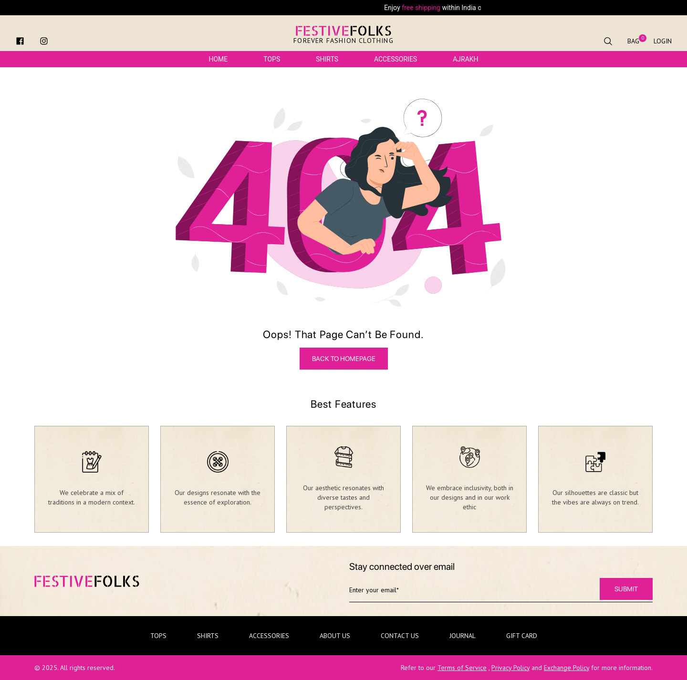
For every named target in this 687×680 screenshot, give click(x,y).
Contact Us (400, 635)
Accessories (395, 59)
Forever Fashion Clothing (343, 40)
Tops (271, 59)
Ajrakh (465, 59)
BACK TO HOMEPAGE (343, 358)
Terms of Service (462, 667)
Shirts (327, 59)
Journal (462, 635)
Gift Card (521, 635)
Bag (633, 41)
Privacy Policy (510, 667)
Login (663, 41)
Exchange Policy (566, 667)
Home (218, 59)
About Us (335, 635)
